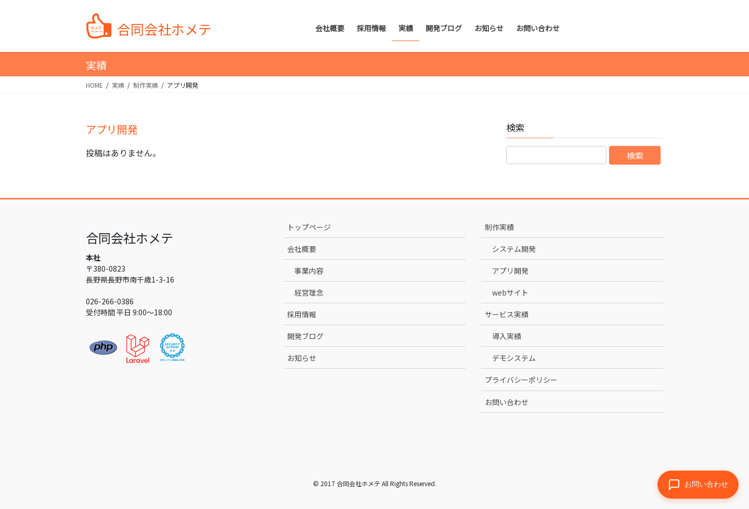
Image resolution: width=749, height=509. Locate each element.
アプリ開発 (510, 270)
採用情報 (301, 314)
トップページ (309, 227)
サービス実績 (506, 314)
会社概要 (301, 249)
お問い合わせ (506, 402)
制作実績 (499, 227)
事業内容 (309, 270)
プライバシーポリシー (521, 379)
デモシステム (514, 358)
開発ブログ (305, 336)
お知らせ (301, 358)
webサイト (510, 292)
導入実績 (506, 336)
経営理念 (309, 292)
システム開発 (514, 249)
